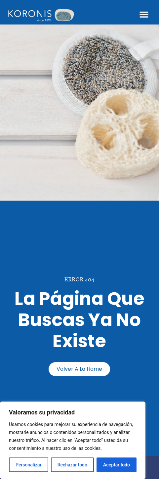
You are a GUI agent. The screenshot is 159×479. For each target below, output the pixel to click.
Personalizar (28, 464)
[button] (144, 14)
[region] (72, 440)
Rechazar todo (72, 464)
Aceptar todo (116, 464)
